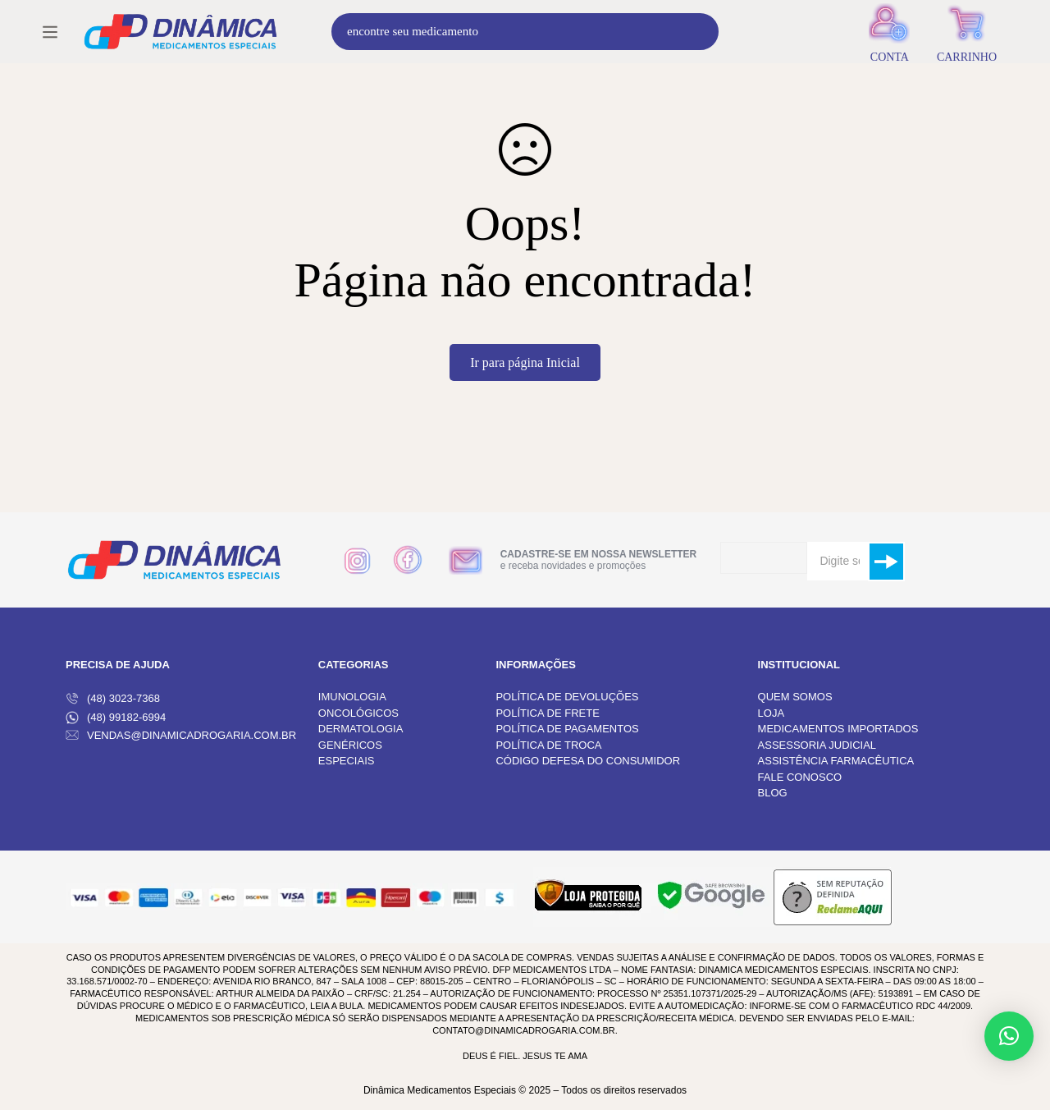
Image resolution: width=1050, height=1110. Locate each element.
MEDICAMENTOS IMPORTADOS (838, 728)
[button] (1009, 1036)
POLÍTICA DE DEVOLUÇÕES (566, 696)
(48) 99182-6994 (116, 717)
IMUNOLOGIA (352, 696)
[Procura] (741, 43)
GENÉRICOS (350, 745)
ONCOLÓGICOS (358, 713)
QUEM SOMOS (795, 696)
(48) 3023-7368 (113, 698)
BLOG (773, 793)
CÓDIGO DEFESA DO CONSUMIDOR (587, 761)
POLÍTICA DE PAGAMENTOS (566, 728)
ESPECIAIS (346, 761)
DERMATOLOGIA (361, 728)
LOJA (771, 713)
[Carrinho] (966, 43)
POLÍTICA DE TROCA (548, 745)
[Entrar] (889, 43)
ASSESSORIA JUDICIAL (817, 745)
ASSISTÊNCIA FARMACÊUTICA (836, 761)
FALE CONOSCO (800, 777)
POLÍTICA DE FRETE (547, 713)
